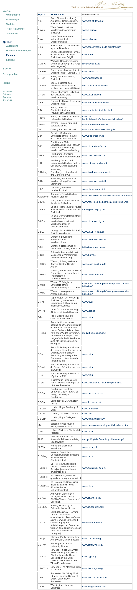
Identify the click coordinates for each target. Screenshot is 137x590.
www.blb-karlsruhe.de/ (93, 189)
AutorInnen (11, 33)
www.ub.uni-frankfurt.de (94, 146)
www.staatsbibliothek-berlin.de (97, 110)
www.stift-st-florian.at (92, 21)
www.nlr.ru (87, 486)
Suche (7, 68)
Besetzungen (12, 19)
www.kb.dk (87, 301)
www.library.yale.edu (92, 545)
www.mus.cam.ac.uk (92, 393)
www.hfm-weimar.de (92, 274)
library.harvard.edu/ (92, 522)
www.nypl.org (89, 556)
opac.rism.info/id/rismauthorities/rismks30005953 (107, 195)
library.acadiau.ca (91, 63)
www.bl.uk (87, 413)
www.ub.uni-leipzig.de (93, 221)
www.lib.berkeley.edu (93, 507)
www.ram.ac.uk (90, 408)
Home (6, 82)
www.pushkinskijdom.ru (94, 468)
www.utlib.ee (88, 311)
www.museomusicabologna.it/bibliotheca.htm (105, 425)
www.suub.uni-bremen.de (95, 124)
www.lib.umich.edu (91, 498)
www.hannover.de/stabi (94, 181)
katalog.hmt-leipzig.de (93, 209)
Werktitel (10, 24)
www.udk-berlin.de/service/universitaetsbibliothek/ (102, 118)
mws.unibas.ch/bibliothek (95, 85)
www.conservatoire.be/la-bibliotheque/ (101, 47)
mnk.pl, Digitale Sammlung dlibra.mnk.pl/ (103, 439)
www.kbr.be (88, 54)
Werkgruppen (13, 15)
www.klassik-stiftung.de (94, 264)
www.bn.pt (87, 431)
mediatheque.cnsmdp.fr (94, 333)
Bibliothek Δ (57, 14)
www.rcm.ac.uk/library (93, 418)
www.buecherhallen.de (93, 155)
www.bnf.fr (87, 317)
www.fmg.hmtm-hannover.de (96, 172)
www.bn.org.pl (89, 447)
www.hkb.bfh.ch (90, 71)
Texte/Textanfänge (15, 29)
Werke (7, 11)
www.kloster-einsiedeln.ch (95, 102)
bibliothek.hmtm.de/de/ (93, 247)
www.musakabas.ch (92, 78)
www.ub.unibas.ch (91, 94)
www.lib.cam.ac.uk (91, 402)
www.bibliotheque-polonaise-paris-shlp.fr (102, 382)
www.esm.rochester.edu (94, 577)
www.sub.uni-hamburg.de (95, 163)
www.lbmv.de (89, 255)
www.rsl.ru (87, 456)
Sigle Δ (41, 14)
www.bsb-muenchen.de (94, 239)
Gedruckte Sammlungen (18, 50)
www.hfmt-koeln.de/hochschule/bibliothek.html (105, 202)
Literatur (10, 60)
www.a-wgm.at (89, 30)
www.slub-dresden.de (93, 135)
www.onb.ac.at (89, 39)
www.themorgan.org (92, 568)
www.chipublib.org (91, 538)
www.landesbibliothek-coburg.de (98, 129)
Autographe (12, 46)
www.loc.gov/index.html (94, 586)
